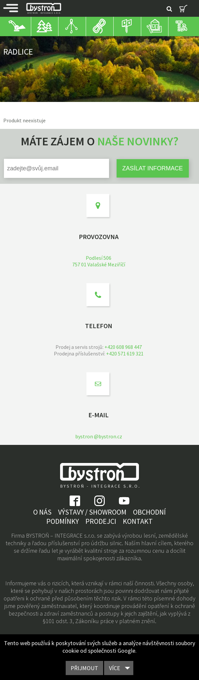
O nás (42, 512)
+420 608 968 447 (123, 347)
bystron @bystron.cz (98, 436)
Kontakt (138, 521)
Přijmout (84, 668)
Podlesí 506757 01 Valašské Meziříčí (98, 261)
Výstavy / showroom (92, 512)
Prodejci (100, 521)
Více (114, 668)
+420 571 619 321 (125, 353)
